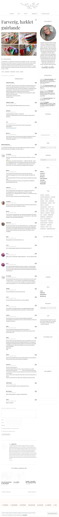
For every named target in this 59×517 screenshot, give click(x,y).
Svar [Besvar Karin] (35, 354)
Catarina (8, 201)
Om (18, 13)
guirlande (7, 71)
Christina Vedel (10, 82)
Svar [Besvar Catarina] (35, 201)
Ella (7, 253)
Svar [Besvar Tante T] (35, 315)
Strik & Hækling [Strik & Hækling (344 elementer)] (47, 218)
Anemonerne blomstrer (49, 79)
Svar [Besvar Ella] (35, 253)
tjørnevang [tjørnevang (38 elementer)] (49, 224)
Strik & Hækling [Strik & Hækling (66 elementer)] (44, 220)
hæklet (21, 71)
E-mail (2, 422)
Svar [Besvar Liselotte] (35, 222)
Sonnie (7, 288)
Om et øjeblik (16, 482)
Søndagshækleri (5, 144)
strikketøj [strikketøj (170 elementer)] (50, 220)
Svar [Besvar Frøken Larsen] (35, 102)
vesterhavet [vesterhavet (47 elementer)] (43, 228)
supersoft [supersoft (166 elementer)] (51, 222)
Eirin (7, 326)
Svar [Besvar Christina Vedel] (35, 82)
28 (35, 19)
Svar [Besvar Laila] (35, 245)
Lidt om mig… (42, 175)
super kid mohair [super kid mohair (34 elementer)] (44, 222)
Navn (2, 419)
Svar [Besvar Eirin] (35, 326)
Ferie (25, 13)
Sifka (7, 399)
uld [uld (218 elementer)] (50, 226)
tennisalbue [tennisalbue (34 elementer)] (43, 224)
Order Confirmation (43, 178)
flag (3, 71)
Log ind (41, 291)
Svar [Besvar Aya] (35, 122)
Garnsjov (34, 13)
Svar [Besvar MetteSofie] (35, 391)
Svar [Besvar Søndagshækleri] (35, 144)
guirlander (12, 71)
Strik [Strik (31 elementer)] (42, 218)
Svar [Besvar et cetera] (35, 154)
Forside (12, 13)
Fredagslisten (45, 13)
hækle (17, 71)
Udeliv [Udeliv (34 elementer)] (47, 226)
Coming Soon (42, 173)
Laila (7, 245)
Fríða (7, 337)
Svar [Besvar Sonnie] (35, 288)
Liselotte (12, 75)
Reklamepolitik (43, 183)
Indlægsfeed (42, 292)
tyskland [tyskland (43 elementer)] (42, 226)
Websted (3, 425)
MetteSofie (9, 391)
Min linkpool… (42, 176)
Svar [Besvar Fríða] (35, 337)
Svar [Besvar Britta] (35, 170)
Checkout (42, 171)
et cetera (8, 154)
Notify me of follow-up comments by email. (11, 428)
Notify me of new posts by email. (9, 431)
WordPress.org (43, 296)
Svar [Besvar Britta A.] (35, 133)
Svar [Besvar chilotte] (35, 187)
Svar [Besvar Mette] (35, 211)
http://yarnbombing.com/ (11, 128)
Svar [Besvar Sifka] (35, 399)
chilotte (8, 364)
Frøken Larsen (10, 102)
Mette (7, 211)
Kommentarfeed (43, 294)
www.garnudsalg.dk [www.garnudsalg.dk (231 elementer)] (51, 228)
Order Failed (42, 180)
